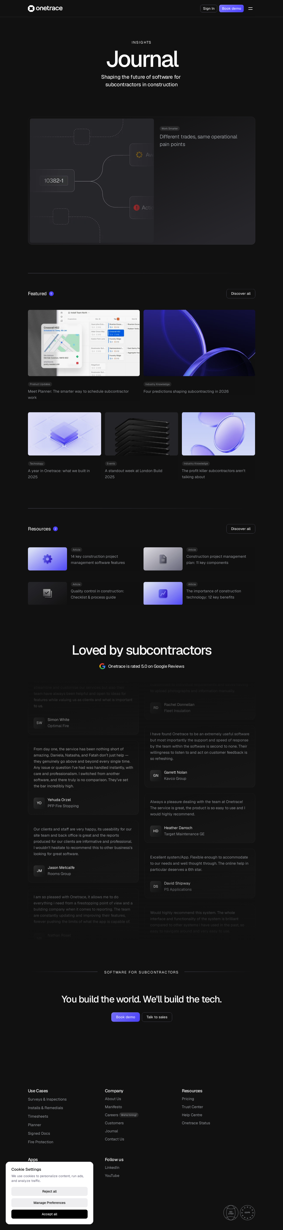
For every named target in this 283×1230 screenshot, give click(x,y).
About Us (113, 1098)
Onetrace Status (196, 1122)
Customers (114, 1122)
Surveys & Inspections (47, 1099)
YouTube (112, 1175)
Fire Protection (40, 1141)
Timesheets (38, 1116)
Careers (111, 1114)
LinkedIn (112, 1167)
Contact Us (114, 1139)
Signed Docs (39, 1133)
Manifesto (113, 1106)
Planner (34, 1124)
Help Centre (192, 1114)
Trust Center (192, 1106)
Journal (111, 1131)
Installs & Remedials (45, 1107)
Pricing (188, 1098)
